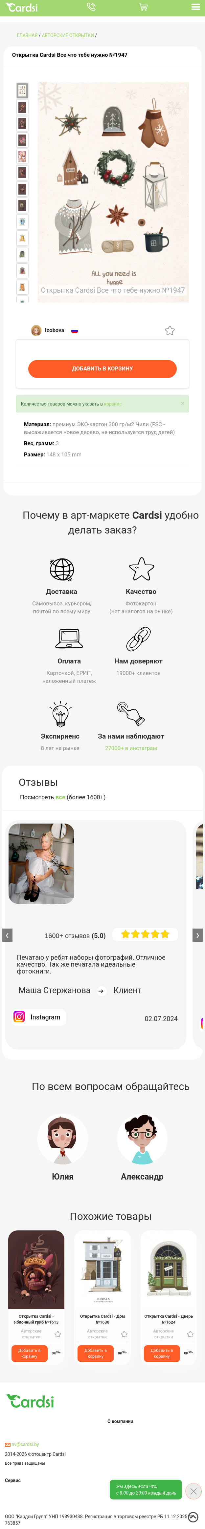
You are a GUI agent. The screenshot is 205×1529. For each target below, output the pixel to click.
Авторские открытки (68, 35)
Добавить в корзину (29, 1352)
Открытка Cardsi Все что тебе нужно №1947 (69, 55)
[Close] (182, 402)
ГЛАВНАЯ (27, 35)
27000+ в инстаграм (131, 747)
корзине (113, 403)
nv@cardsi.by (22, 1443)
